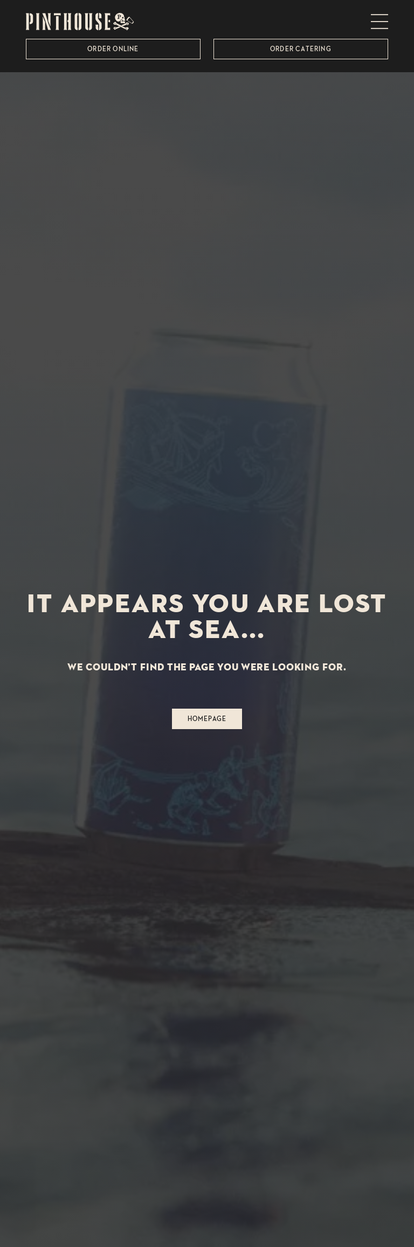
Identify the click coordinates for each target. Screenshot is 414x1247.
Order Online (113, 48)
